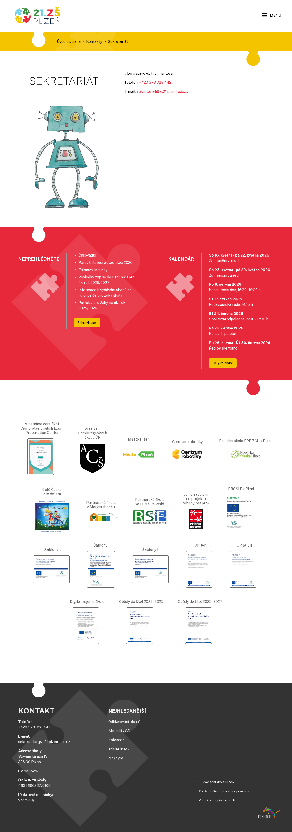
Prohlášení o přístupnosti (216, 800)
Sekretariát (118, 41)
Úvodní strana (69, 41)
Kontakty (94, 41)
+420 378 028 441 (34, 727)
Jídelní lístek (118, 749)
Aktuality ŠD (119, 731)
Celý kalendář (223, 363)
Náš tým (115, 758)
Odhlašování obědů (124, 722)
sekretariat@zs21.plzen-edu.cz (163, 91)
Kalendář (116, 740)
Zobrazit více (87, 323)
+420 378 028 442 (155, 82)
